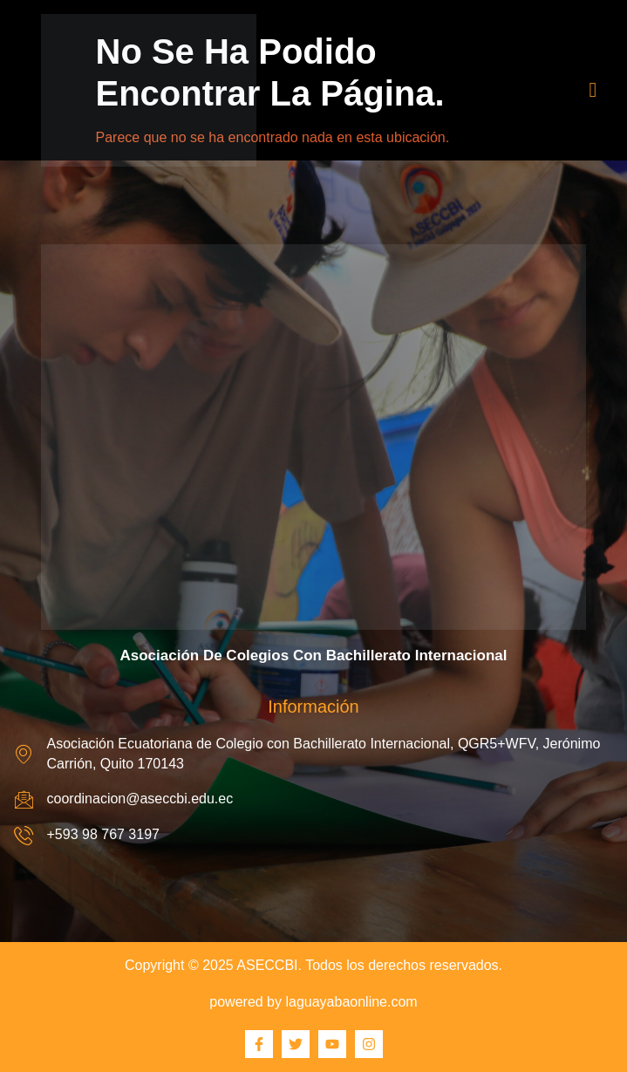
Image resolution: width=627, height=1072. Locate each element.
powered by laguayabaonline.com (313, 1001)
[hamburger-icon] (593, 89)
